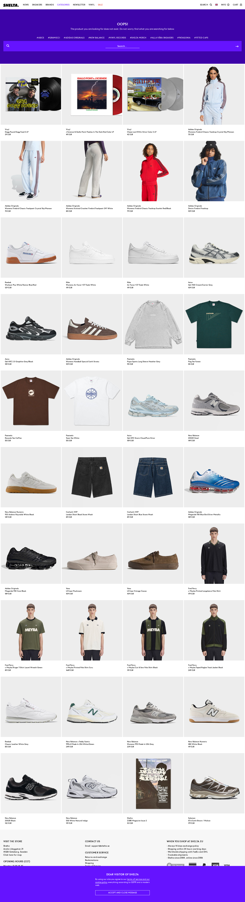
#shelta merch (138, 38)
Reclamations (91, 860)
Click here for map (12, 855)
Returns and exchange (96, 857)
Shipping (89, 863)
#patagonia (183, 38)
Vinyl (92, 5)
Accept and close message (122, 892)
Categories (63, 5)
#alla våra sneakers (161, 38)
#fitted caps (201, 38)
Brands (50, 5)
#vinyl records (117, 38)
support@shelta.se (101, 846)
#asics (40, 38)
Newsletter (79, 5)
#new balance (96, 38)
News (26, 5)
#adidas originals (74, 38)
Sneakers (37, 5)
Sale (100, 5)
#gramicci (54, 38)
